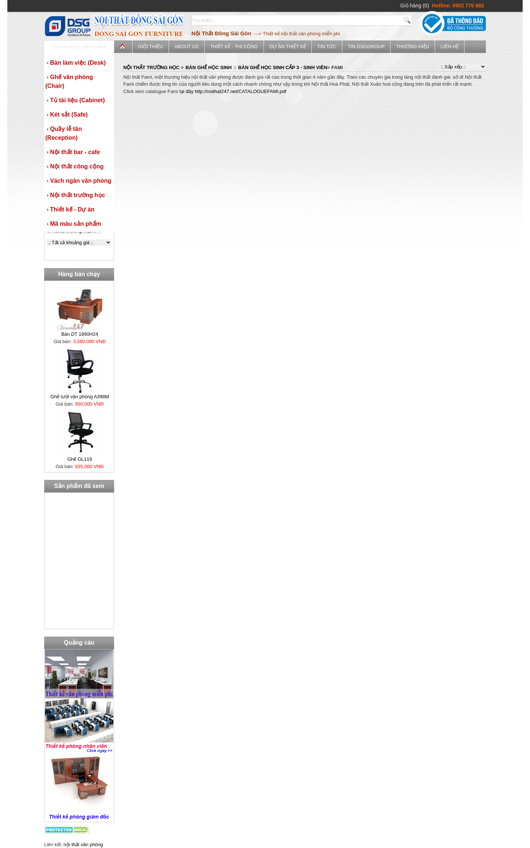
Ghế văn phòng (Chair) (69, 81)
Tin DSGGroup (366, 46)
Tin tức (326, 46)
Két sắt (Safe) (66, 114)
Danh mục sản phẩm (79, 47)
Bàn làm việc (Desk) (75, 63)
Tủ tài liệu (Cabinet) (75, 100)
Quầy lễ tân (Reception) (63, 133)
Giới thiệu (150, 46)
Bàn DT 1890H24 (79, 334)
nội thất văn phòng (83, 844)
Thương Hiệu (412, 46)
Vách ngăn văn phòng (78, 181)
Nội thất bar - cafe (72, 152)
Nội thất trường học (75, 195)
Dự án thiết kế (287, 46)
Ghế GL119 (79, 459)
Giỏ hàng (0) (414, 5)
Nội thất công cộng (74, 166)
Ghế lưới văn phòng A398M (79, 396)
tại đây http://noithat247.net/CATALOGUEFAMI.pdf (232, 91)
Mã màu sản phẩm (73, 224)
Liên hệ (450, 46)
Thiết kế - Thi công (234, 46)
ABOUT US (186, 46)
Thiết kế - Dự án (70, 209)
